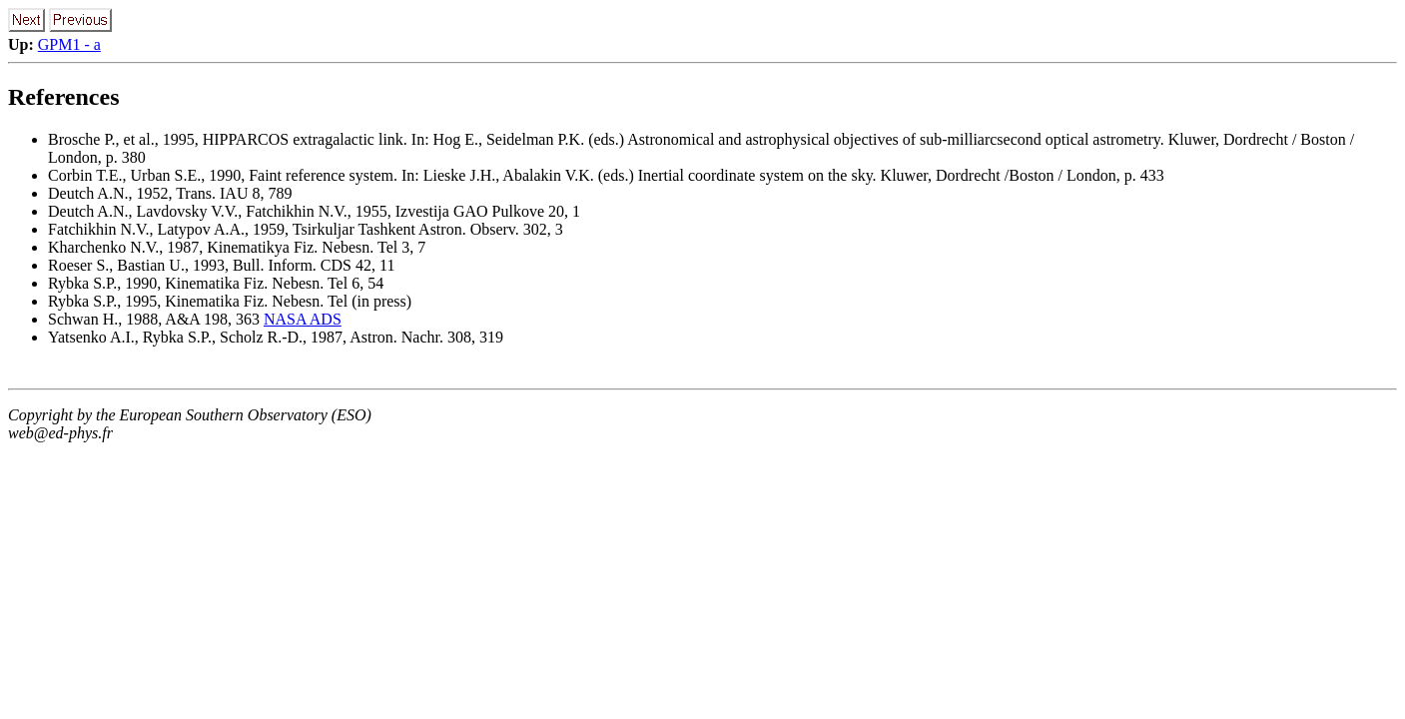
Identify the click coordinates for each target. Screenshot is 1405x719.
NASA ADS (303, 319)
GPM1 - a (69, 44)
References (64, 97)
